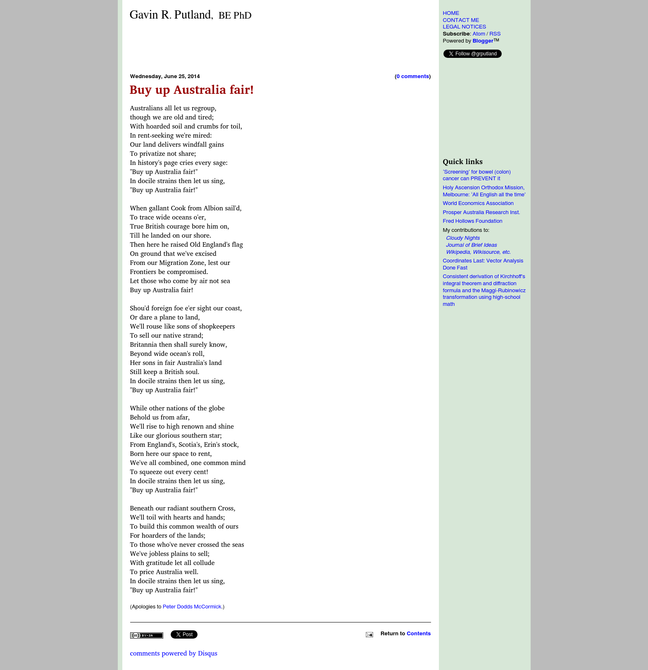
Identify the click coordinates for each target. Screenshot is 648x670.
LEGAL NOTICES (464, 27)
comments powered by (173, 653)
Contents (419, 634)
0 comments (413, 76)
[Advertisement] (280, 46)
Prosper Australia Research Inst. (481, 212)
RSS (494, 34)
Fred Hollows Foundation (473, 221)
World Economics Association (478, 203)
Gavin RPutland (191, 15)
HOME (451, 13)
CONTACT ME (461, 20)
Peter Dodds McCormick (192, 607)
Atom (478, 34)
